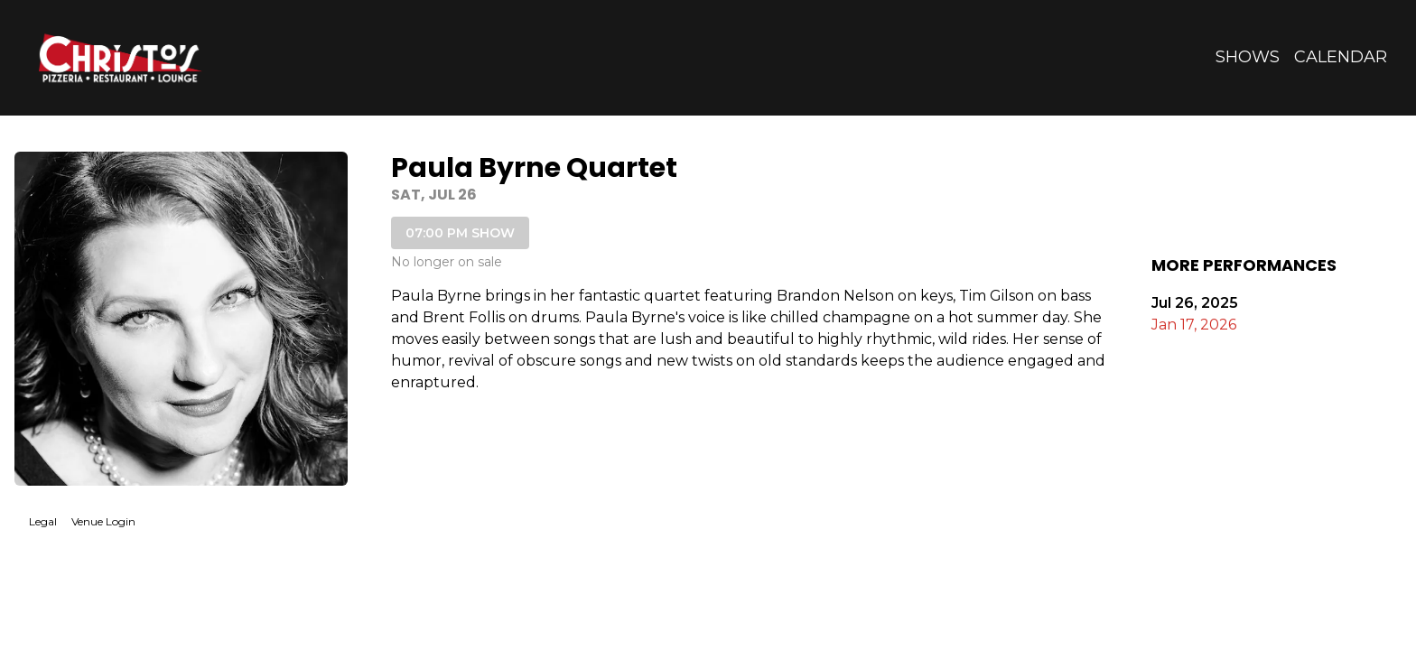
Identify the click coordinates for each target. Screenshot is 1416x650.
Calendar (1340, 57)
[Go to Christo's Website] (119, 57)
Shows (1248, 57)
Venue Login (103, 521)
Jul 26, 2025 (1194, 302)
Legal (43, 521)
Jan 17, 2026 (1193, 324)
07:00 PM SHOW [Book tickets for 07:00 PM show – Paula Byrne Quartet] (460, 233)
